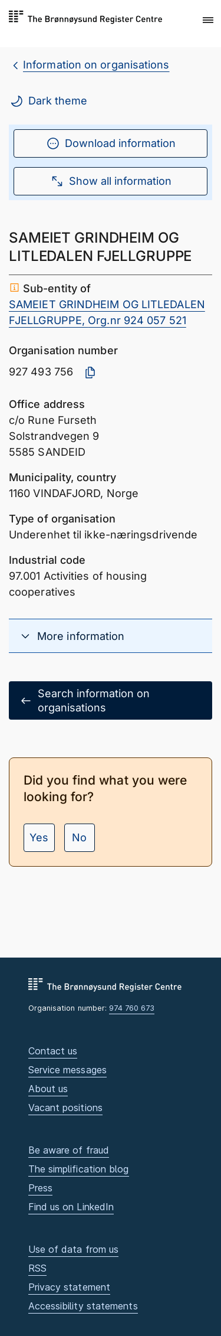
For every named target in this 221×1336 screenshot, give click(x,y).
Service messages (67, 1070)
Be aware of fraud (69, 1150)
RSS (37, 1268)
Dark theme (48, 101)
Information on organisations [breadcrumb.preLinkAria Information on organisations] (96, 64)
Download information (111, 143)
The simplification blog (78, 1169)
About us (48, 1089)
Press (40, 1188)
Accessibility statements (83, 1306)
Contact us (53, 1051)
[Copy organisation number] (90, 372)
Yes (38, 837)
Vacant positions (65, 1107)
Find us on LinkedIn (71, 1207)
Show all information (110, 181)
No (79, 837)
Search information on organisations (84, 700)
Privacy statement (69, 1287)
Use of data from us (73, 1249)
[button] (208, 20)
